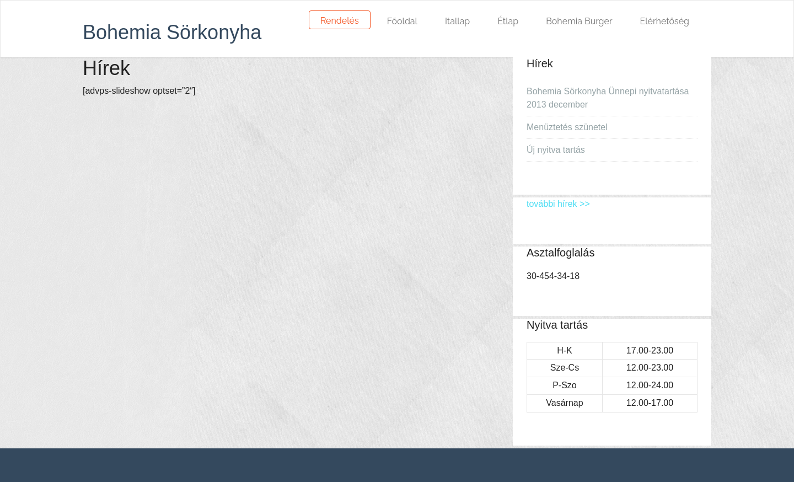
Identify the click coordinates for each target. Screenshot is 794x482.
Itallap (457, 21)
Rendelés (339, 20)
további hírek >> (558, 203)
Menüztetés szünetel (567, 127)
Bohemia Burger (579, 21)
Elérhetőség (665, 21)
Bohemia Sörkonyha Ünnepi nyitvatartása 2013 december (608, 98)
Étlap (507, 21)
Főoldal (402, 21)
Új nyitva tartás (556, 149)
